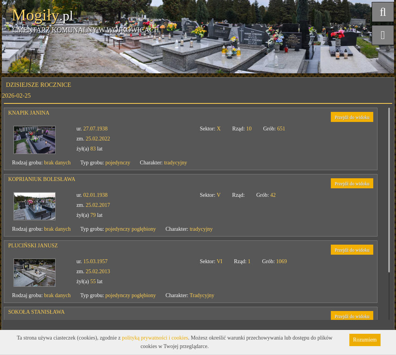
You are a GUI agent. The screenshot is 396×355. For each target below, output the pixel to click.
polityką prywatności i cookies (155, 338)
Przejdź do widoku (352, 117)
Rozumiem (365, 340)
